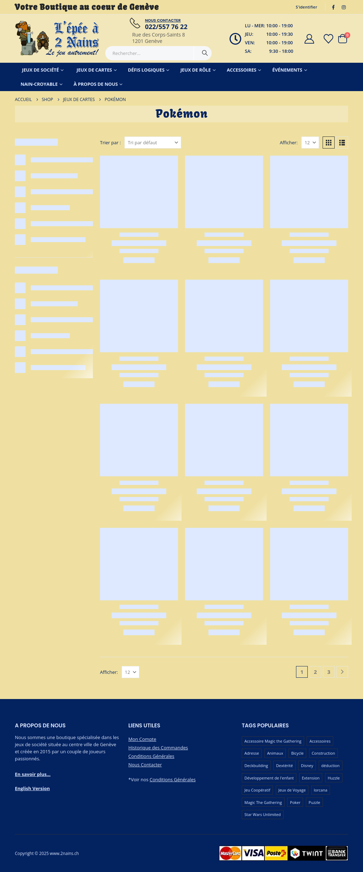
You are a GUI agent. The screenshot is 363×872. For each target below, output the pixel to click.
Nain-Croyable (39, 84)
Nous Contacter (145, 764)
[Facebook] (333, 7)
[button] (329, 142)
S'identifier (306, 7)
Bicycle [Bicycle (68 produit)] (297, 753)
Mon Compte (142, 739)
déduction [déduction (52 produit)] (330, 765)
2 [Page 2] (315, 671)
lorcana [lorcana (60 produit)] (320, 790)
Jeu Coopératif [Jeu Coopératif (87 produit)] (257, 790)
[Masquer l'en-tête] (57, 38)
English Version (32, 788)
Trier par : (110, 142)
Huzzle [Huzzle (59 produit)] (334, 778)
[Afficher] (310, 142)
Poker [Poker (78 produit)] (295, 802)
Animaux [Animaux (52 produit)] (275, 753)
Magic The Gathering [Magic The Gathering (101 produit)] (263, 802)
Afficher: (288, 142)
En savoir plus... (33, 774)
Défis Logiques (146, 70)
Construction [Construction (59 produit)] (323, 753)
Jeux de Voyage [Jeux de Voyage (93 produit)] (292, 790)
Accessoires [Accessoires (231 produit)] (319, 741)
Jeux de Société (40, 70)
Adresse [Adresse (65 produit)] (252, 753)
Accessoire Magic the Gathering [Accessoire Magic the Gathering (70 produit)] (273, 741)
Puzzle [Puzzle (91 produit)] (314, 802)
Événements (287, 70)
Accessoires (242, 70)
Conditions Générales (151, 756)
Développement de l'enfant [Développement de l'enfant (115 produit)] (269, 778)
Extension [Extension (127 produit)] (310, 778)
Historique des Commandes (158, 747)
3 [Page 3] (328, 671)
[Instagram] (343, 7)
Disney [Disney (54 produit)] (307, 765)
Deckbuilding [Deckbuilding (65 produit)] (256, 765)
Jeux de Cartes (94, 70)
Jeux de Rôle (195, 70)
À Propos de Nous (96, 84)
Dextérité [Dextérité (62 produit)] (284, 765)
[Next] (342, 672)
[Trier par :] (152, 142)
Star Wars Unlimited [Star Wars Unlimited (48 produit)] (263, 814)
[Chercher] (205, 53)
